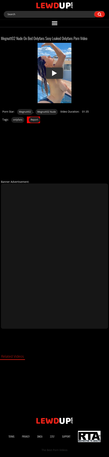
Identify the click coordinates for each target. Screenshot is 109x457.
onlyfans (18, 119)
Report (34, 119)
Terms (11, 436)
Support (66, 436)
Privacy (26, 436)
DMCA (39, 436)
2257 (52, 436)
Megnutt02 (25, 111)
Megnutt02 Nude (46, 111)
